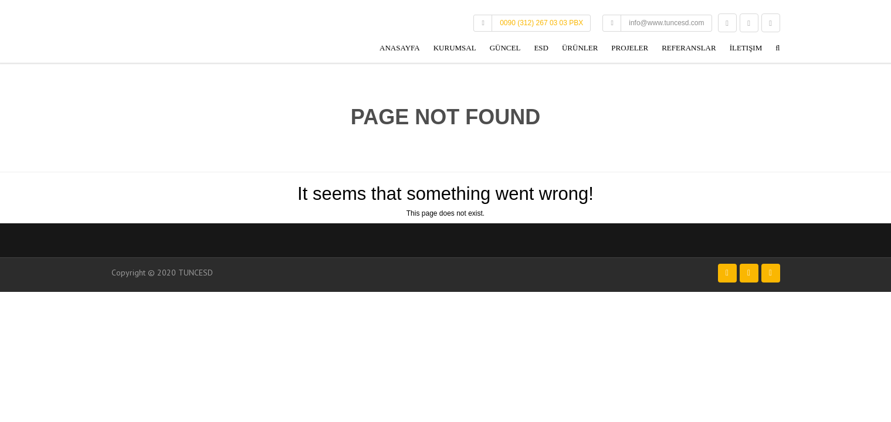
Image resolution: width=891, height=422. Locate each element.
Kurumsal (454, 47)
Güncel (505, 47)
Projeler (629, 47)
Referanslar (689, 47)
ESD (541, 47)
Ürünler (580, 47)
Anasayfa (400, 47)
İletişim (746, 47)
